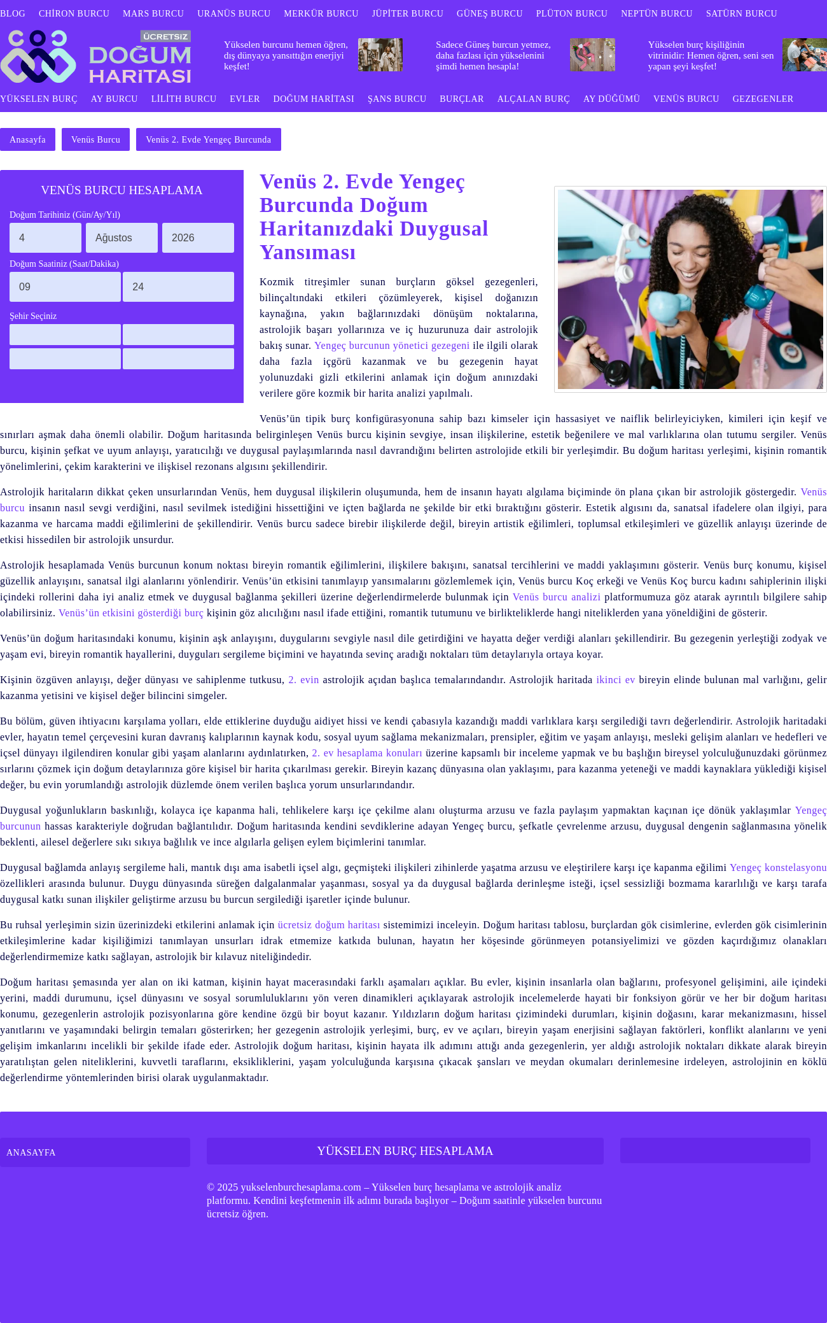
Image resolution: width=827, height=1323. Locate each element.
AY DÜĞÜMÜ (611, 99)
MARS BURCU (153, 13)
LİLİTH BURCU (184, 99)
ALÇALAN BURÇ (534, 99)
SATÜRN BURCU (741, 13)
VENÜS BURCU (686, 99)
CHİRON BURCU (74, 13)
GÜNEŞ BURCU (490, 13)
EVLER (245, 99)
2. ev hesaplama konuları (367, 752)
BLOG (12, 13)
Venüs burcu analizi (557, 596)
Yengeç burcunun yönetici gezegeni (392, 345)
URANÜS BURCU (233, 13)
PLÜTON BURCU (572, 13)
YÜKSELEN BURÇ (39, 99)
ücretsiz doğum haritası (329, 924)
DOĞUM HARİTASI (314, 99)
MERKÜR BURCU (321, 13)
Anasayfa (28, 140)
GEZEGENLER (763, 99)
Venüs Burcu (95, 140)
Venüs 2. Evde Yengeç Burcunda (208, 140)
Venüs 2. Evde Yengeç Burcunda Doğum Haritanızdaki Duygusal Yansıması (374, 217)
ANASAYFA (31, 1152)
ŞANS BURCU (397, 99)
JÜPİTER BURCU (408, 13)
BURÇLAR (462, 99)
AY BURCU (114, 99)
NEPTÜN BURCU (657, 13)
